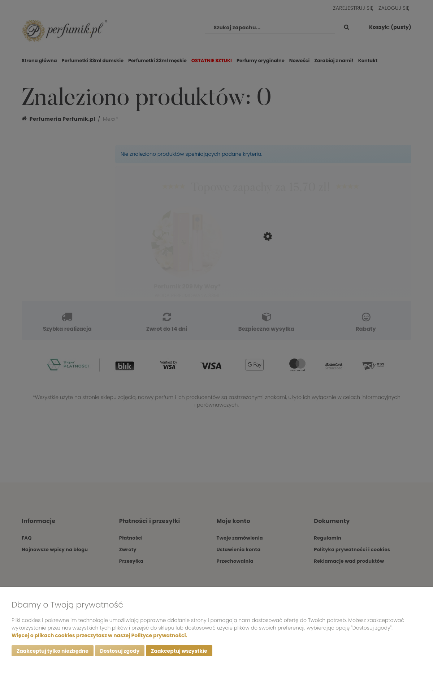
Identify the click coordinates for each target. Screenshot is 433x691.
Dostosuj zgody (120, 650)
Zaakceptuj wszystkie (179, 650)
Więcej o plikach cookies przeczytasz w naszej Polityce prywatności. (99, 635)
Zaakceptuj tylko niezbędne (52, 650)
